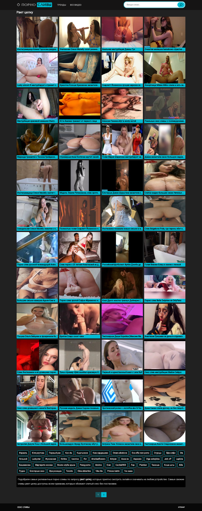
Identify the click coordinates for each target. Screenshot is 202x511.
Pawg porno (85, 465)
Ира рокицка (55, 471)
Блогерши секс (37, 471)
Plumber (143, 465)
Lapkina (179, 459)
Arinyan (113, 459)
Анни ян (125, 459)
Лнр (133, 465)
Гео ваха (128, 471)
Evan (109, 465)
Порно (34, 4)
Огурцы (157, 453)
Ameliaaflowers (98, 459)
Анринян (137, 459)
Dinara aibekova (120, 453)
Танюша (155, 465)
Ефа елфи (170, 453)
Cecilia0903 (120, 465)
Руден (22, 471)
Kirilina (64, 459)
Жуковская (50, 459)
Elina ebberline (84, 471)
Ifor (85, 459)
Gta (181, 453)
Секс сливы (23, 507)
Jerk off (167, 459)
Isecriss (75, 459)
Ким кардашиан (100, 453)
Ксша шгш (169, 465)
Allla (181, 465)
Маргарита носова (44, 465)
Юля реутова (38, 453)
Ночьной (23, 459)
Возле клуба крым (66, 465)
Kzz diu (68, 453)
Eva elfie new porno (140, 453)
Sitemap (181, 507)
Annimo (98, 465)
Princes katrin (113, 471)
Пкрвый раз (55, 453)
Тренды (61, 5)
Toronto (69, 471)
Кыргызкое (82, 453)
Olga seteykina (152, 459)
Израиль (23, 453)
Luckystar (36, 459)
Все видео (75, 5)
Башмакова (24, 465)
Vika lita (99, 471)
